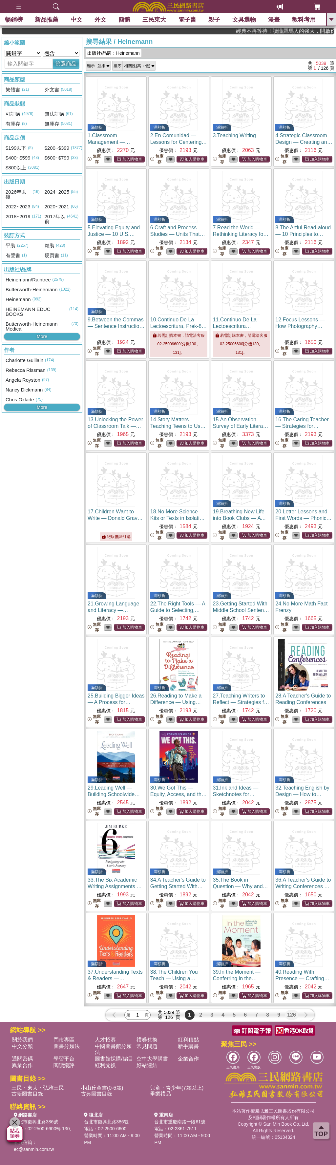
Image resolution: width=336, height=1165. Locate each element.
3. (234, 135)
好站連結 (147, 1065)
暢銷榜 (14, 19)
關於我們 (22, 1039)
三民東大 (154, 19)
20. (303, 518)
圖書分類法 (66, 1046)
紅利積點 (188, 1039)
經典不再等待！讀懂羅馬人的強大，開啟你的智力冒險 (302, 31)
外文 (100, 19)
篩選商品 (65, 64)
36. (303, 886)
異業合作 (22, 1065)
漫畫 (274, 19)
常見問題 (147, 1046)
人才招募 (105, 1039)
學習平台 (63, 1058)
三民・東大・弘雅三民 (37, 1088)
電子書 (187, 19)
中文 (76, 19)
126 (291, 1015)
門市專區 (63, 1039)
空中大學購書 (152, 1058)
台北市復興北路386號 (36, 1121)
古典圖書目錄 (96, 1094)
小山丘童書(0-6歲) (102, 1088)
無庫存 (94, 159)
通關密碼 (22, 1058)
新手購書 (188, 1046)
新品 (46, 19)
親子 (214, 19)
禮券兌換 (147, 1039)
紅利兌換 (105, 1065)
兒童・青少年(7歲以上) (177, 1088)
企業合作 (188, 1058)
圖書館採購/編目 (114, 1058)
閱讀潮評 (63, 1065)
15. (240, 426)
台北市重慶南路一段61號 (179, 1121)
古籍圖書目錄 (27, 1094)
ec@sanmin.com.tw (34, 1149)
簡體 (124, 19)
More (42, 336)
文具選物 (244, 19)
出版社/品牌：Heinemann (113, 53)
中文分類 (22, 1046)
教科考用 (304, 19)
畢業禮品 (160, 1094)
